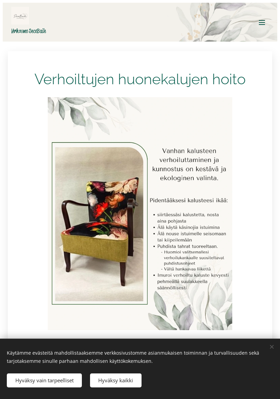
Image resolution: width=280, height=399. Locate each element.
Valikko (262, 22)
